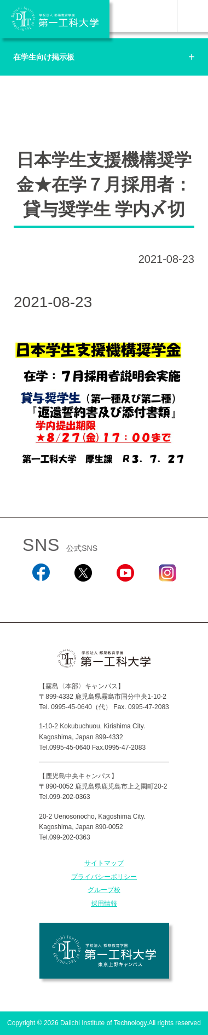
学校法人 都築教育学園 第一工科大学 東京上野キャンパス (104, 951)
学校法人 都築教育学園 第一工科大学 (54, 19)
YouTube (125, 596)
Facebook (40, 596)
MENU (192, 16)
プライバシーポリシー (104, 877)
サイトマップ (104, 863)
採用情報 (104, 903)
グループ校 (104, 890)
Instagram (167, 596)
